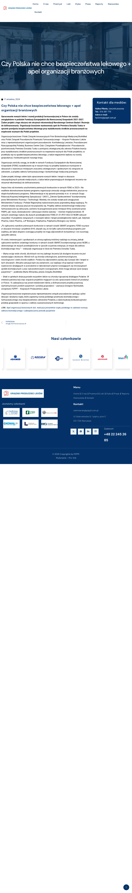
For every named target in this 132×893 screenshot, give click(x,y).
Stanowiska (113, 4)
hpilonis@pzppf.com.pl (105, 118)
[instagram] (96, 432)
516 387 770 (105, 112)
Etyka (78, 4)
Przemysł (57, 4)
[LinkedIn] (88, 432)
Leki (69, 4)
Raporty (99, 4)
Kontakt (38, 12)
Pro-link (72, 458)
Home (35, 4)
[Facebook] (81, 432)
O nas (46, 4)
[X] (73, 432)
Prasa (88, 4)
